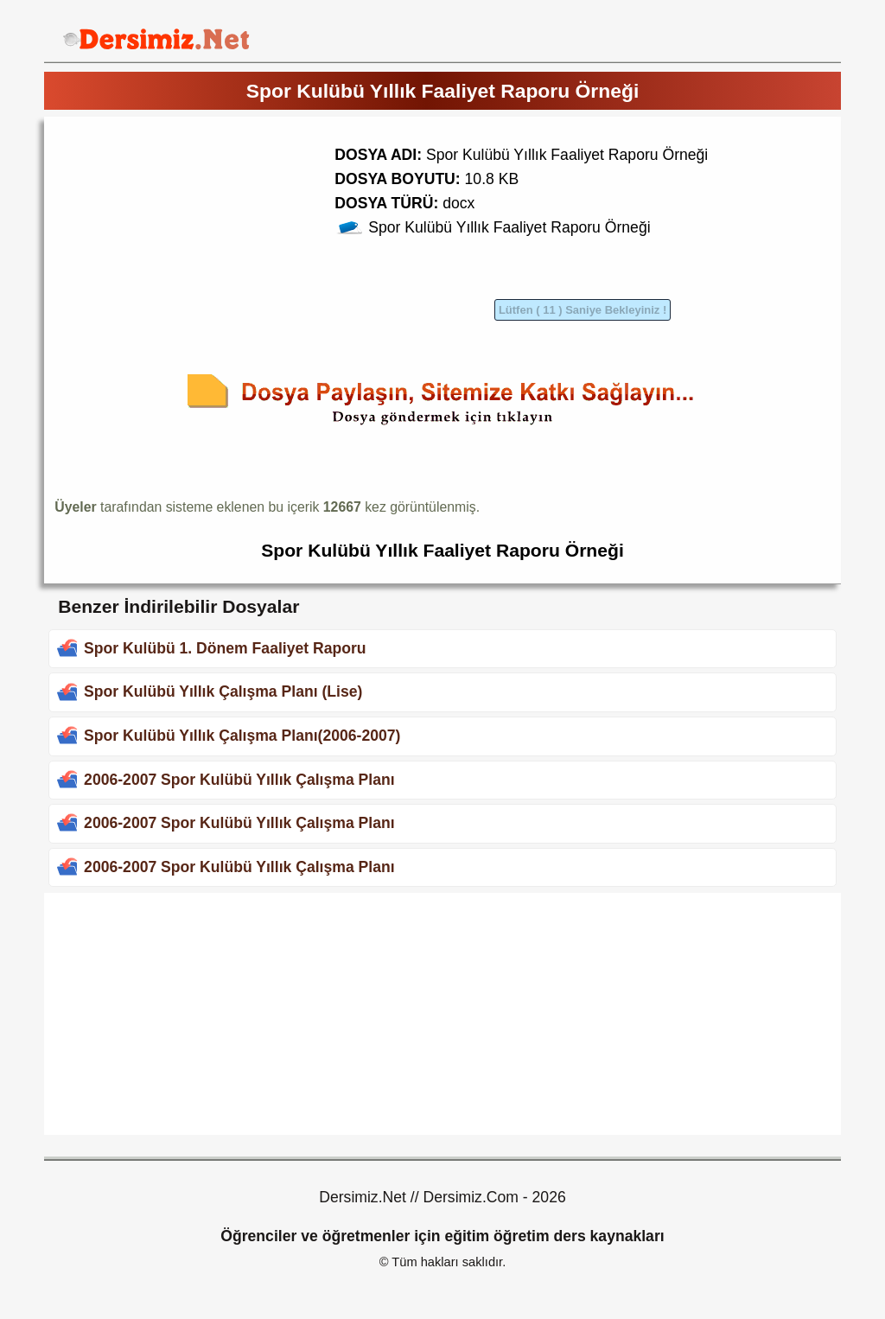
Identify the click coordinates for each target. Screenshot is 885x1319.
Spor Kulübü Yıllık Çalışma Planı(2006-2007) (242, 735)
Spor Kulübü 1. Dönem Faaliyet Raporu (225, 648)
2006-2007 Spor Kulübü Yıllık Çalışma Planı (239, 779)
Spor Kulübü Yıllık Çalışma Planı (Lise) (223, 691)
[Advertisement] (199, 248)
